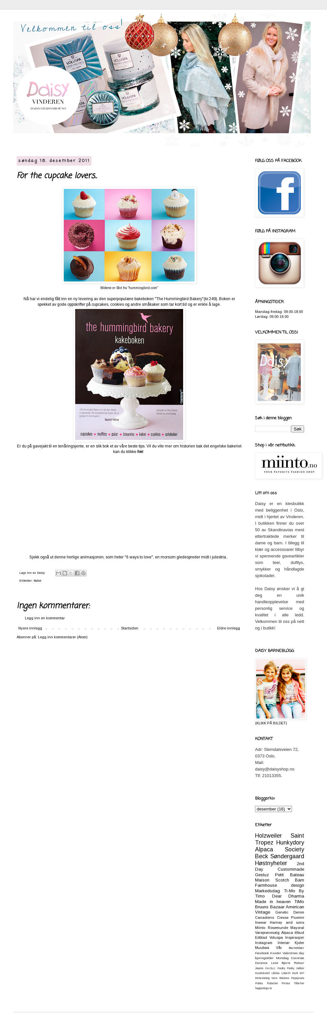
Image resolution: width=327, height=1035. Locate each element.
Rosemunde (278, 928)
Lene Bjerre (281, 963)
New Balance (280, 978)
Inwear (261, 922)
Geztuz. (270, 968)
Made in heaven (273, 901)
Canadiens (264, 917)
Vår (279, 948)
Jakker (300, 968)
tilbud (299, 933)
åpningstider (264, 958)
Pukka (259, 983)
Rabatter (272, 983)
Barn (299, 880)
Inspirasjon (294, 937)
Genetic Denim (289, 912)
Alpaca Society (279, 849)
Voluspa (276, 937)
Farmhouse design (279, 885)
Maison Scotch (272, 880)
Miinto (260, 928)
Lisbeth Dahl (289, 973)
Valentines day (293, 953)
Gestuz (262, 874)
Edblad (261, 937)
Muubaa (262, 948)
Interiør (284, 943)
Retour (286, 983)
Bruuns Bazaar (269, 906)
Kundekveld (262, 973)
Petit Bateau (289, 874)
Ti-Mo (289, 890)
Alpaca (287, 933)
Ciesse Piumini (290, 917)
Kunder (275, 953)
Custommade (291, 869)
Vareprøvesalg (267, 933)
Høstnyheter (271, 863)
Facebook (262, 953)
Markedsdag (267, 890)
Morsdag (282, 958)
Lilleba (275, 973)
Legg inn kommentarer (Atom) (63, 637)
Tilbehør (299, 983)
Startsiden (129, 628)
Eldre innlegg (228, 628)
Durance (261, 963)
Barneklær (296, 948)
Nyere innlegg (30, 628)
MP (302, 973)
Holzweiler (268, 835)
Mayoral (297, 928)
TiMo (299, 901)
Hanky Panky (285, 968)
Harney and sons (287, 922)
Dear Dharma (288, 896)
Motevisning (262, 978)
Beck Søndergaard (279, 856)
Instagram (263, 943)
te (270, 988)
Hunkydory (290, 842)
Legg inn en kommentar (45, 618)
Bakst (37, 580)
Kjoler (299, 943)
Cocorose (297, 958)
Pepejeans (297, 978)
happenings (262, 988)
